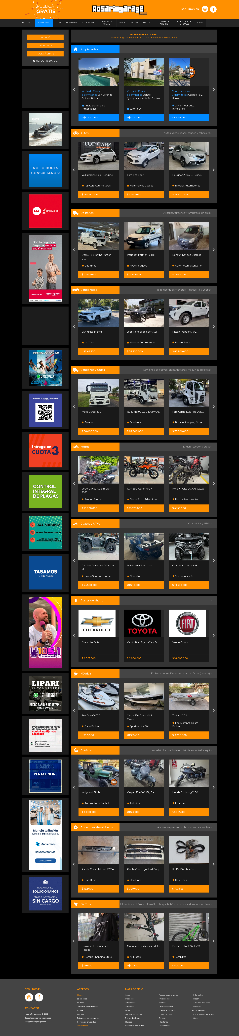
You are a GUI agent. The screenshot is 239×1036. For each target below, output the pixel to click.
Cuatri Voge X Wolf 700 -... (97, 565)
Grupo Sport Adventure (187, 499)
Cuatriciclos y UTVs (133, 1014)
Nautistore (179, 576)
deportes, (181, 904)
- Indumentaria (198, 1010)
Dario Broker (90, 726)
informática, (152, 904)
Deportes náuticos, (181, 673)
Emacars (133, 422)
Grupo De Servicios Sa (96, 499)
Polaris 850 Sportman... (185, 565)
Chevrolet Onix (135, 642)
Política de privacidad (86, 1022)
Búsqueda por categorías (88, 1018)
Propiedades (164, 999)
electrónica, (138, 904)
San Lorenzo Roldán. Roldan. (142, 95)
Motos (127, 1010)
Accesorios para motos (197, 827)
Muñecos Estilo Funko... (95, 946)
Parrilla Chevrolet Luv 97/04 (143, 869)
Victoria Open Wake (93, 715)
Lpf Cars (133, 342)
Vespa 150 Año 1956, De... (186, 792)
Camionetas (130, 1002)
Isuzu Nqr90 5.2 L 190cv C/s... (189, 411)
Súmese (80, 1002)
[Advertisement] (45, 88)
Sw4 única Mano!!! (137, 331)
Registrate (45, 45)
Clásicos (128, 1022)
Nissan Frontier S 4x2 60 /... (97, 642)
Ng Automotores (93, 185)
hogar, (163, 904)
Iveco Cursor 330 (137, 411)
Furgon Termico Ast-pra (95, 411)
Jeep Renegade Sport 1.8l (187, 331)
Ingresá (45, 37)
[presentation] (74, 90)
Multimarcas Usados (185, 185)
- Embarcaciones (166, 1006)
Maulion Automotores (186, 342)
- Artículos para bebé (201, 1002)
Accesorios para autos (134, 1026)
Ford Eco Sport (181, 175)
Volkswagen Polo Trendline (142, 175)
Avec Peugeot (182, 265)
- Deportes (196, 1006)
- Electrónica (164, 1026)
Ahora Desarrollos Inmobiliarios (93, 107)
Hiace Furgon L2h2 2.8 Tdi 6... (98, 254)
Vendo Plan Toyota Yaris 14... (188, 642)
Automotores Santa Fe (142, 803)
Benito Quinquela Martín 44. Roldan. (189, 95)
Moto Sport (90, 576)
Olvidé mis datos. (45, 61)
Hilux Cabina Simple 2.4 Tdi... (98, 331)
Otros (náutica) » (202, 673)
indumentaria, (195, 904)
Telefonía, (125, 904)
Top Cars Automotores (141, 185)
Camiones (129, 1006)
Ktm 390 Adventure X (185, 488)
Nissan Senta (91, 649)
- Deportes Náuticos (167, 1010)
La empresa (82, 999)
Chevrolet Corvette (93, 792)
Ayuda (80, 1010)
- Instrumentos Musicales (203, 1014)
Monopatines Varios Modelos (189, 946)
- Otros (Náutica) (166, 1014)
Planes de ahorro (132, 1018)
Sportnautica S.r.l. (183, 726)
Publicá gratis (45, 53)
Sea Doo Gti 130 (136, 715)
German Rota (91, 422)
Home (79, 995)
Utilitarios (129, 999)
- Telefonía (163, 1022)
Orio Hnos (89, 265)
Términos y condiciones (87, 1006)
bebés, (171, 904)
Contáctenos (82, 1026)
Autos (127, 995)
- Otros (195, 1018)
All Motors (179, 956)
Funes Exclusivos (93, 803)
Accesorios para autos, (170, 827)
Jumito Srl (179, 108)
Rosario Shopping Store (97, 956)
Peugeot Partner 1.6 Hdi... (187, 254)
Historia (80, 1014)
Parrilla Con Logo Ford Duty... (189, 869)
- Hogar (195, 999)
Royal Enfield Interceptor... (97, 488)
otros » (208, 904)
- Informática (197, 995)
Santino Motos (137, 499)
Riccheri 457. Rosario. (97, 95)
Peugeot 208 (90, 175)
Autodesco (180, 803)
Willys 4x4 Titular (136, 792)
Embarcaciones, (160, 673)
